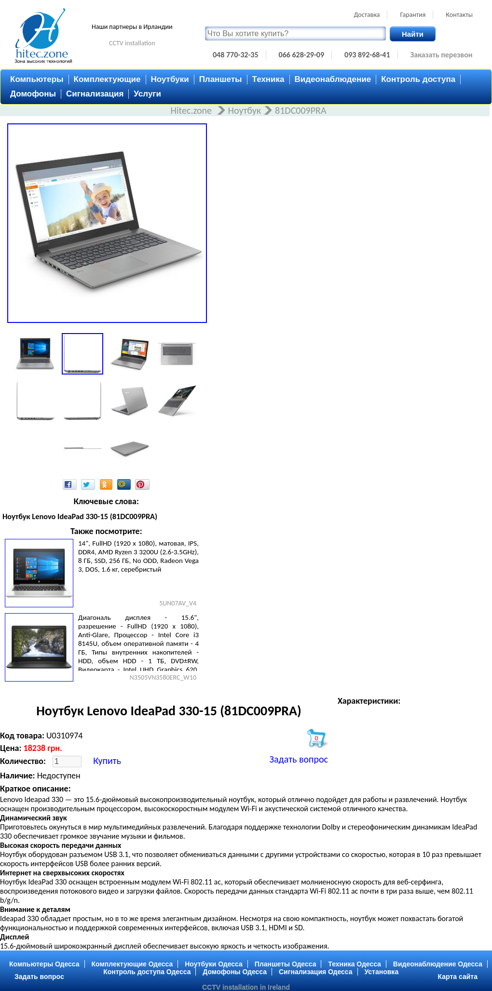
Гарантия (412, 15)
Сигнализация (94, 93)
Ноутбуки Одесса (214, 964)
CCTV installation (132, 43)
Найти (413, 34)
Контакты (459, 15)
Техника (268, 79)
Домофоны (33, 93)
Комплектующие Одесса (132, 964)
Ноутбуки (170, 79)
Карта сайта (458, 976)
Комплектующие (107, 79)
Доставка (367, 15)
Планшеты (220, 79)
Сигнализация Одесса (316, 972)
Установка (382, 972)
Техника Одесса (354, 964)
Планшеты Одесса (285, 964)
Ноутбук (244, 110)
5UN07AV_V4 (177, 603)
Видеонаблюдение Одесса (437, 964)
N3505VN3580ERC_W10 (163, 677)
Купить (107, 760)
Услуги (147, 93)
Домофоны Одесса (235, 972)
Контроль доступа (418, 79)
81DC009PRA (300, 110)
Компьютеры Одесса (44, 964)
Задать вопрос (299, 759)
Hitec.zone (192, 110)
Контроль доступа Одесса (147, 972)
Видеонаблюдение (333, 79)
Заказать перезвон (441, 54)
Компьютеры (37, 79)
